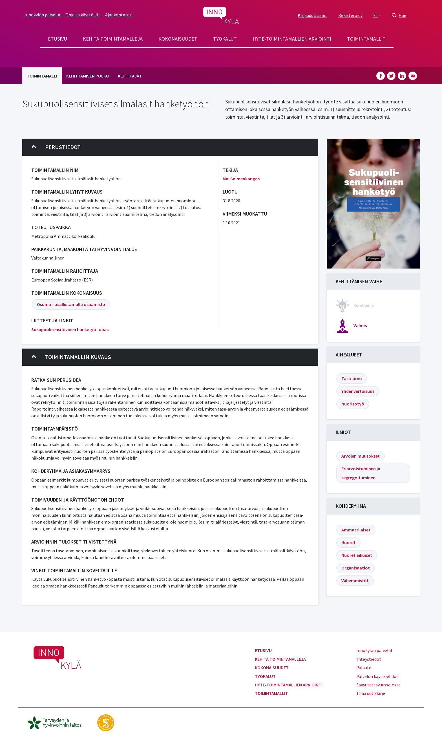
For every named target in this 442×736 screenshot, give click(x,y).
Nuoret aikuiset (356, 555)
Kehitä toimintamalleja (113, 39)
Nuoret (348, 542)
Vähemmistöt (355, 580)
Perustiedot (56, 147)
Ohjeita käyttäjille (83, 14)
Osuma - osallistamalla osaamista (71, 304)
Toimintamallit (366, 39)
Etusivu (57, 39)
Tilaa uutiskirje (370, 693)
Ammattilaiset (355, 530)
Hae (402, 15)
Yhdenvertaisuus (357, 391)
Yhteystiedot (368, 659)
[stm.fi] (106, 722)
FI (375, 15)
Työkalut (225, 39)
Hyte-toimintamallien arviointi (292, 39)
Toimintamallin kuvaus (71, 357)
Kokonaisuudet (177, 39)
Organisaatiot (355, 568)
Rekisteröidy (350, 15)
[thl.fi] (57, 722)
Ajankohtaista (118, 14)
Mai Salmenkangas (241, 178)
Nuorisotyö (352, 404)
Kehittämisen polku (87, 76)
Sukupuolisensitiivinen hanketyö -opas (70, 329)
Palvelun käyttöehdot (377, 676)
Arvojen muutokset (360, 456)
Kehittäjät (130, 76)
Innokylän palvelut (43, 14)
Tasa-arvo (351, 378)
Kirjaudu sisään (312, 15)
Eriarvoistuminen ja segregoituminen (360, 473)
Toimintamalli (42, 76)
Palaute (363, 667)
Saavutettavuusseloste (378, 685)
